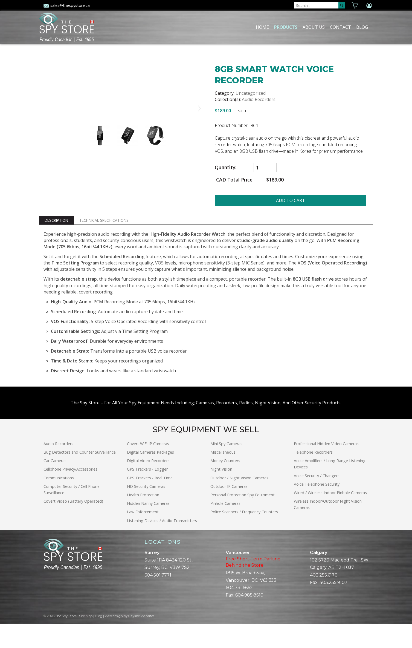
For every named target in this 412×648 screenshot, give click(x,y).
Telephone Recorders (313, 476)
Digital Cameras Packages (150, 476)
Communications (58, 502)
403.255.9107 (333, 606)
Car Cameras (54, 485)
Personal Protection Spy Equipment (242, 519)
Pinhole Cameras (225, 527)
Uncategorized (251, 93)
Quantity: (225, 167)
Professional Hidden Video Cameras (326, 468)
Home (262, 27)
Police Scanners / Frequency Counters (244, 536)
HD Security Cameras (146, 510)
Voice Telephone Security (317, 508)
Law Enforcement (143, 536)
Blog (362, 27)
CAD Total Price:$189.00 (249, 180)
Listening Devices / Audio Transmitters (162, 545)
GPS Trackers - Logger (147, 493)
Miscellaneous (223, 476)
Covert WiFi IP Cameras (148, 468)
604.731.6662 (239, 612)
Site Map (86, 640)
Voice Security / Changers (317, 500)
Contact (340, 27)
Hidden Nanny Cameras (148, 527)
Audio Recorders (258, 99)
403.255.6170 (324, 599)
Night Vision (221, 493)
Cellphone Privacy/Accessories (70, 493)
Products (285, 27)
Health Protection (143, 519)
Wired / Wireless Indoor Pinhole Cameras (330, 517)
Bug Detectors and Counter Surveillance (79, 476)
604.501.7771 (157, 599)
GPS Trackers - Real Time (150, 502)
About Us (314, 27)
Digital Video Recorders (148, 485)
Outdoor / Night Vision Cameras (239, 502)
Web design (114, 640)
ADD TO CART (290, 200)
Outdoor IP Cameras (229, 510)
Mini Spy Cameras (226, 468)
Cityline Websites (142, 640)
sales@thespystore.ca (66, 5)
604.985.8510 (249, 619)
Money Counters (225, 485)
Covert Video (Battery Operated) (73, 525)
